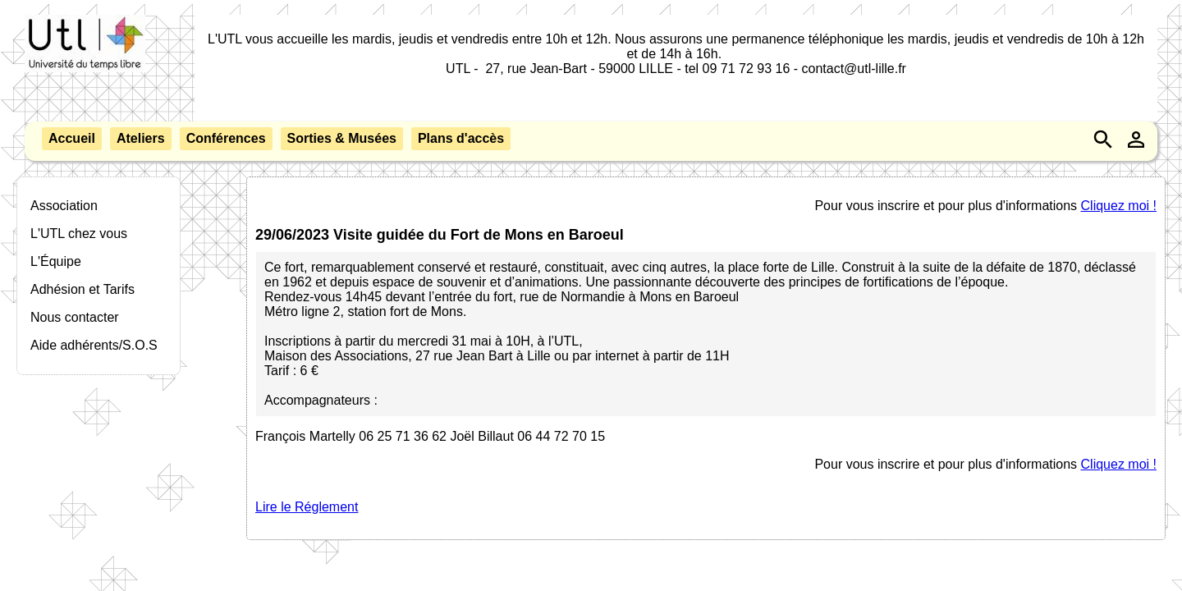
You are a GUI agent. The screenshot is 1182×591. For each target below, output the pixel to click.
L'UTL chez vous (78, 234)
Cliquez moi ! (1119, 206)
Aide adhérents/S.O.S (94, 345)
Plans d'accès (461, 138)
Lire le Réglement (306, 507)
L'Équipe (55, 261)
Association (64, 206)
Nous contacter (74, 317)
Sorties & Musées (341, 138)
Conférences (226, 138)
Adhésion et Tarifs (82, 289)
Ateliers (141, 138)
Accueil (71, 138)
